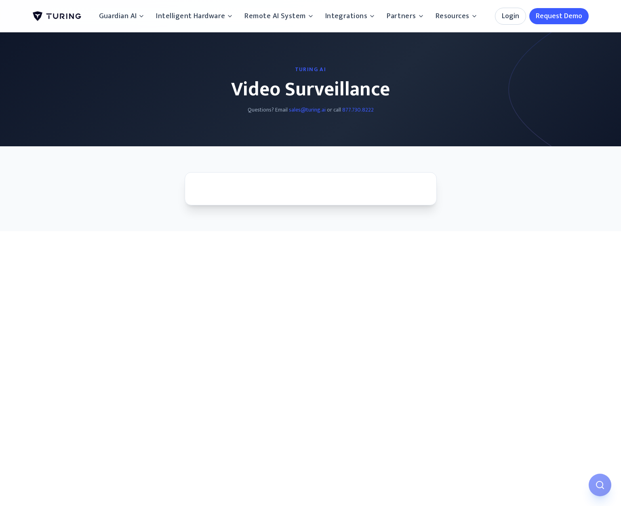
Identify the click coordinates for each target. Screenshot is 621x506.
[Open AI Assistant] (600, 485)
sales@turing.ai (307, 109)
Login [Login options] (510, 16)
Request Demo (559, 16)
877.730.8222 (358, 109)
